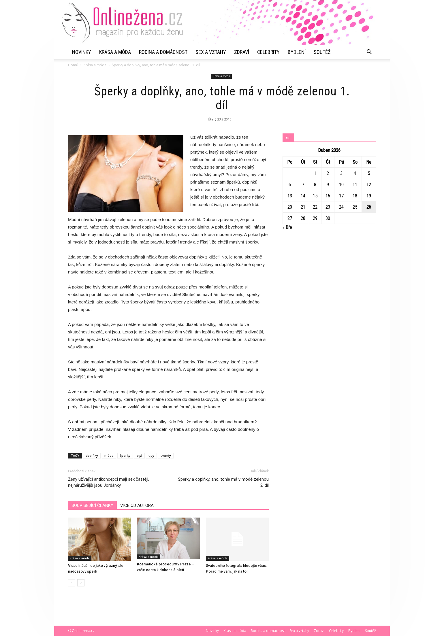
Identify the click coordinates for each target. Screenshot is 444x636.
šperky (125, 455)
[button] (369, 52)
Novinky (81, 52)
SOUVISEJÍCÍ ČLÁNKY (92, 505)
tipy (151, 455)
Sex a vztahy (210, 52)
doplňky (92, 455)
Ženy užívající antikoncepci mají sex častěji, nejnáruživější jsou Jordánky (108, 482)
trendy (166, 455)
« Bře (287, 227)
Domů (73, 65)
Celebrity (268, 52)
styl (139, 455)
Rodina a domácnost (163, 52)
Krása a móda (115, 52)
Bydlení (297, 52)
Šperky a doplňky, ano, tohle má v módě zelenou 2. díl (223, 482)
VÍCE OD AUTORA (137, 505)
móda (109, 455)
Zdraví (241, 52)
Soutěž (322, 52)
